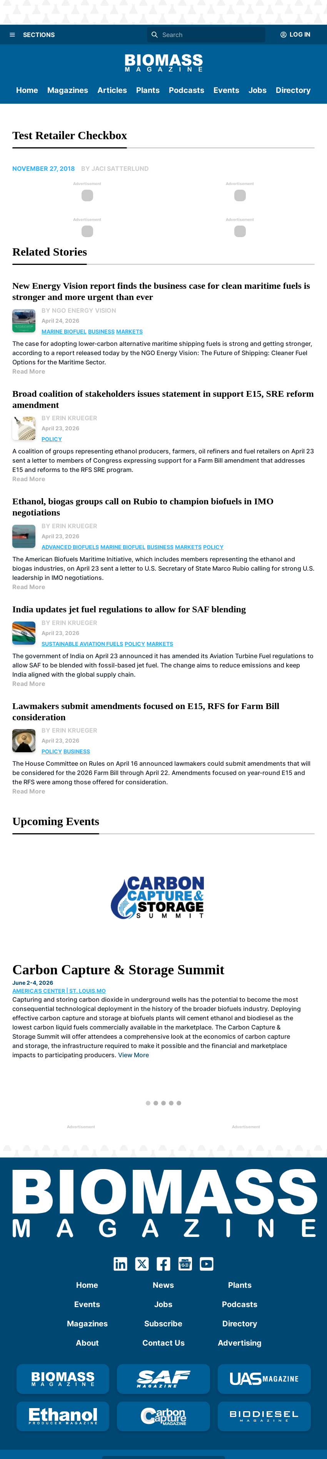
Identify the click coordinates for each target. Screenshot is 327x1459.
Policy (52, 439)
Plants (148, 90)
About (87, 1343)
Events (226, 90)
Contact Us (163, 1343)
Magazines (67, 90)
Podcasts (186, 90)
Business (101, 331)
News (163, 1285)
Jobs (258, 90)
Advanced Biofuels (70, 547)
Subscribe (163, 1323)
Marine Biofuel (64, 331)
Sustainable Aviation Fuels (82, 643)
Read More (28, 371)
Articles (112, 90)
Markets (129, 331)
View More (133, 1055)
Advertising (240, 1343)
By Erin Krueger (69, 418)
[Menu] (12, 34)
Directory (293, 90)
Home (27, 90)
